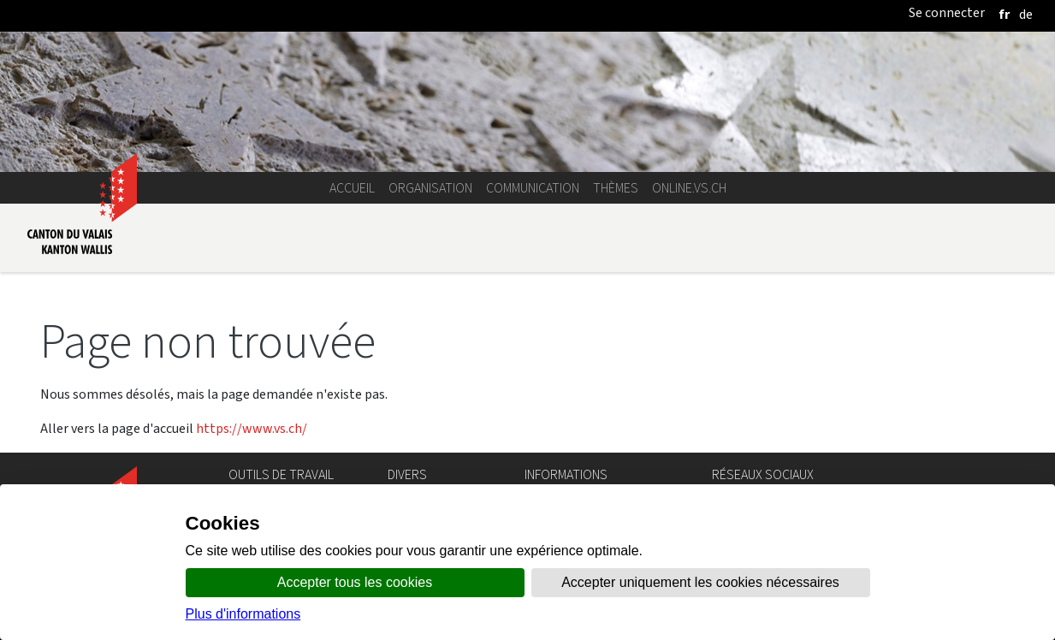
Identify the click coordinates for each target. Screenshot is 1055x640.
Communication (532, 188)
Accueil (352, 188)
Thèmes (615, 188)
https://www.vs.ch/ (251, 428)
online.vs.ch (689, 188)
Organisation (430, 188)
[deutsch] (1026, 14)
